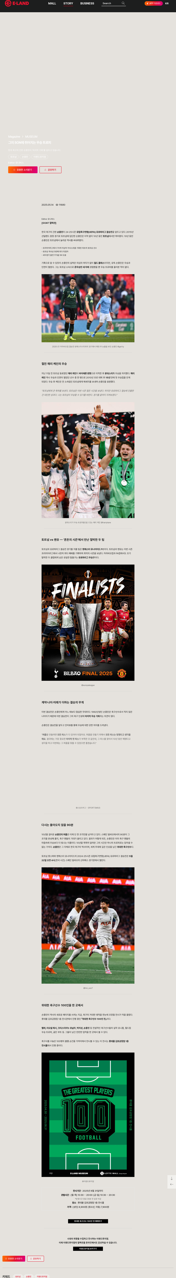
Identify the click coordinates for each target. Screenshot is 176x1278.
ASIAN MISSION (52, 1260)
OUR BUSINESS (52, 1254)
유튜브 (160, 1253)
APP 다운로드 (153, 6)
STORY (68, 6)
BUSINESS (87, 6)
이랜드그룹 (17, 6)
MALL (52, 6)
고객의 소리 (107, 1243)
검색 (123, 5)
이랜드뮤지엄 (42, 1100)
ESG (80, 1254)
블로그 (152, 1253)
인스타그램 (145, 1252)
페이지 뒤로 (171, 1185)
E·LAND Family (139, 1244)
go (167, 1244)
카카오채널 (169, 1252)
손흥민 (28, 1100)
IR (78, 1248)
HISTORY (48, 1248)
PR (79, 1243)
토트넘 (18, 1100)
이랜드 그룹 (17, 1243)
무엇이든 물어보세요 (112, 1254)
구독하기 (147, 1257)
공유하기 (35, 1082)
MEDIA (81, 1260)
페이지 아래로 (171, 1178)
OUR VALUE (49, 1243)
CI (43, 1266)
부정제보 (106, 1248)
